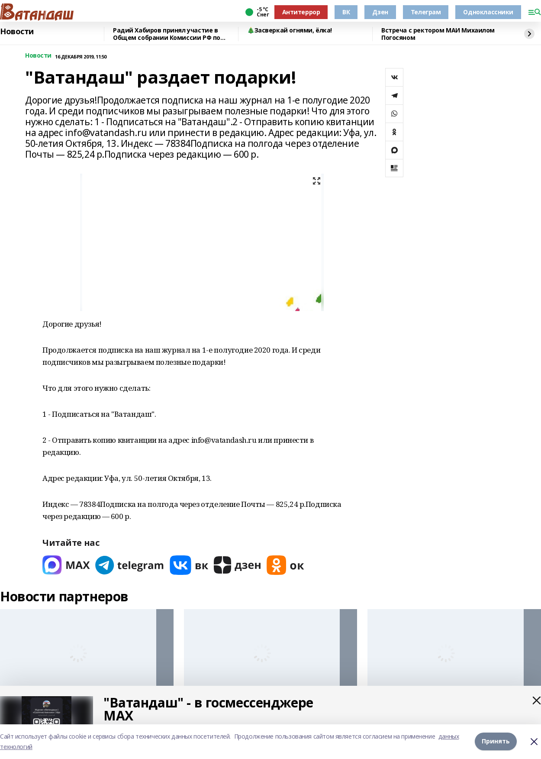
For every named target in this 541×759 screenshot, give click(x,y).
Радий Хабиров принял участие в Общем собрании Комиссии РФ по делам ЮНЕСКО (166, 34)
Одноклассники (488, 12)
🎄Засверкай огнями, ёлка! (289, 30)
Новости (17, 31)
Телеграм (426, 12)
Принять (496, 741)
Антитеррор (301, 12)
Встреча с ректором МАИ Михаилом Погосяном (438, 34)
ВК (346, 12)
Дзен (380, 12)
